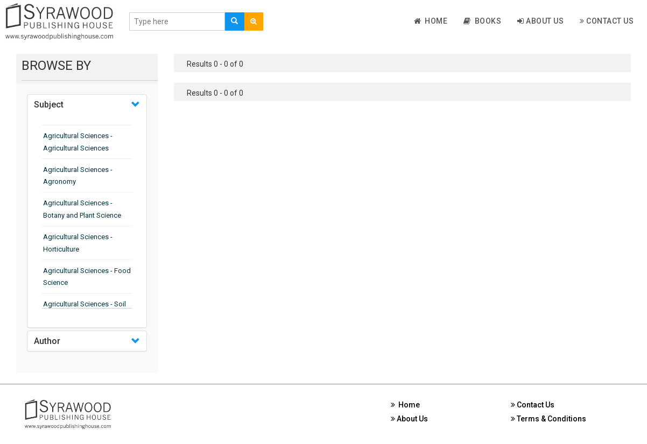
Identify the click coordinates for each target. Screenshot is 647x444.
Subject (49, 104)
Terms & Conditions (548, 418)
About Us (540, 21)
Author (47, 341)
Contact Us (607, 21)
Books (482, 21)
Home (431, 21)
